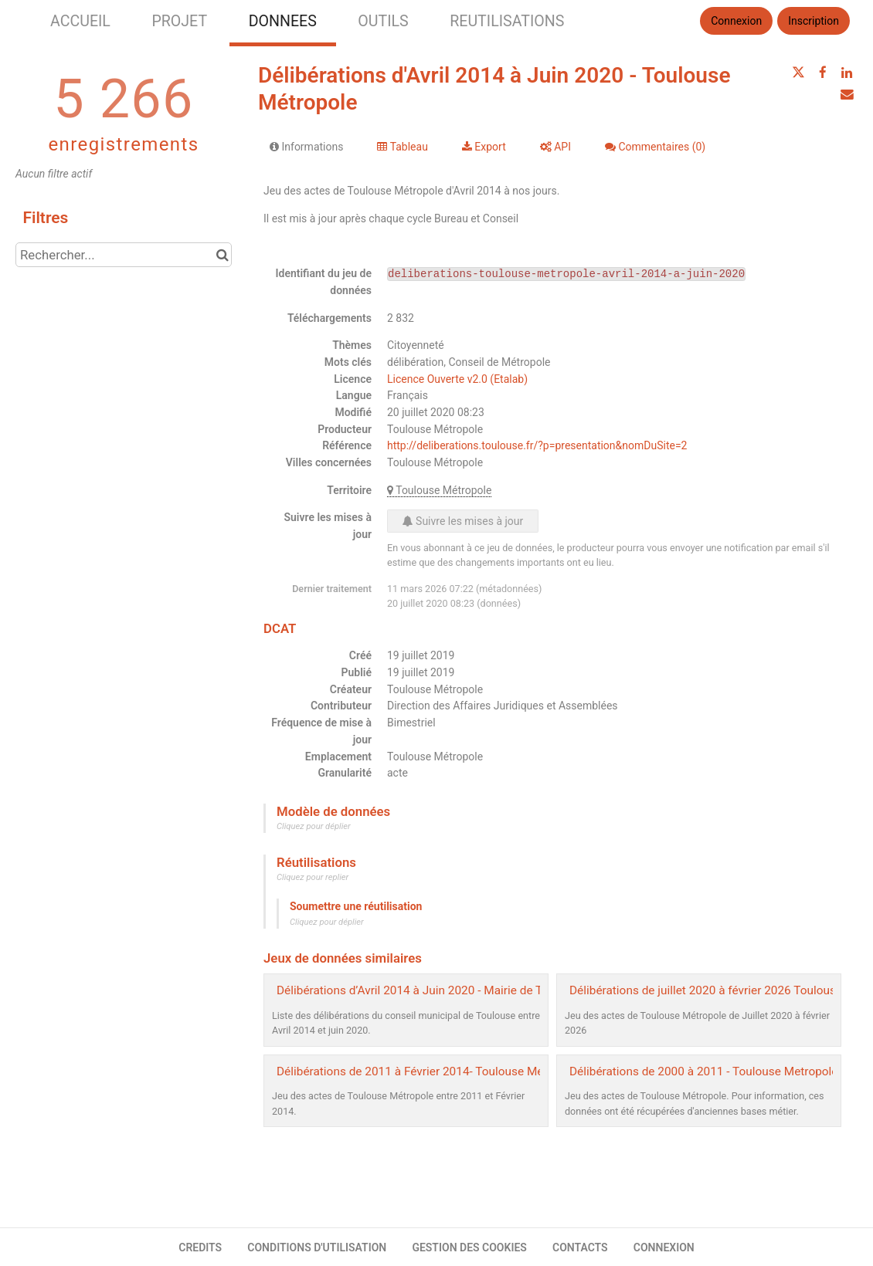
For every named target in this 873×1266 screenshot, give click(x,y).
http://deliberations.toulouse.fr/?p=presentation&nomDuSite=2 (537, 445)
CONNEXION (664, 1247)
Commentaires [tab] (655, 146)
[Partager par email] (847, 94)
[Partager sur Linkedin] (847, 72)
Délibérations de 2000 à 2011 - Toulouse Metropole (703, 1071)
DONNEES (283, 21)
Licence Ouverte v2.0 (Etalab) (457, 379)
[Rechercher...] (123, 254)
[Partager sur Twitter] (798, 72)
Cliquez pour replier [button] (312, 877)
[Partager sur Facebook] (823, 72)
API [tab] (555, 146)
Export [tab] (484, 146)
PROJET (179, 21)
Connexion (736, 21)
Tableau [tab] (402, 146)
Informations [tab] (306, 146)
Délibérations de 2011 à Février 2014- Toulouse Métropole (429, 1071)
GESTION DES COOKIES (469, 1247)
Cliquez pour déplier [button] (314, 826)
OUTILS (383, 21)
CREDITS (200, 1247)
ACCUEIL (80, 21)
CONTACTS (580, 1247)
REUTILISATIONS (507, 21)
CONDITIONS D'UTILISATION (316, 1247)
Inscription (813, 21)
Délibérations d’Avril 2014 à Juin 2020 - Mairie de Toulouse (430, 990)
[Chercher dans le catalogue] (222, 254)
